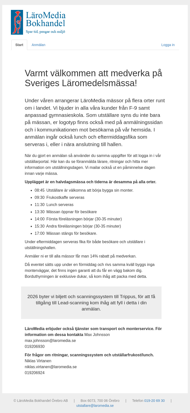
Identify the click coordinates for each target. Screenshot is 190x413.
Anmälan (38, 45)
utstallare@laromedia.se (95, 406)
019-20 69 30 (154, 401)
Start (19, 45)
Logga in (168, 45)
